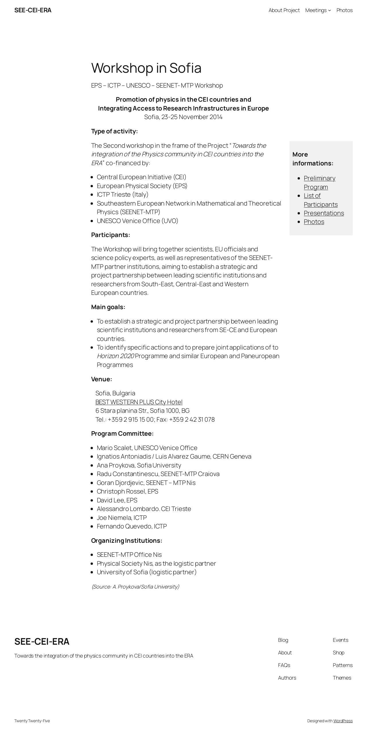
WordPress (343, 720)
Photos (314, 221)
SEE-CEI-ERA (33, 10)
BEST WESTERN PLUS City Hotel (139, 402)
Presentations (324, 213)
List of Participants (321, 199)
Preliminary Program (319, 182)
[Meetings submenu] (329, 10)
